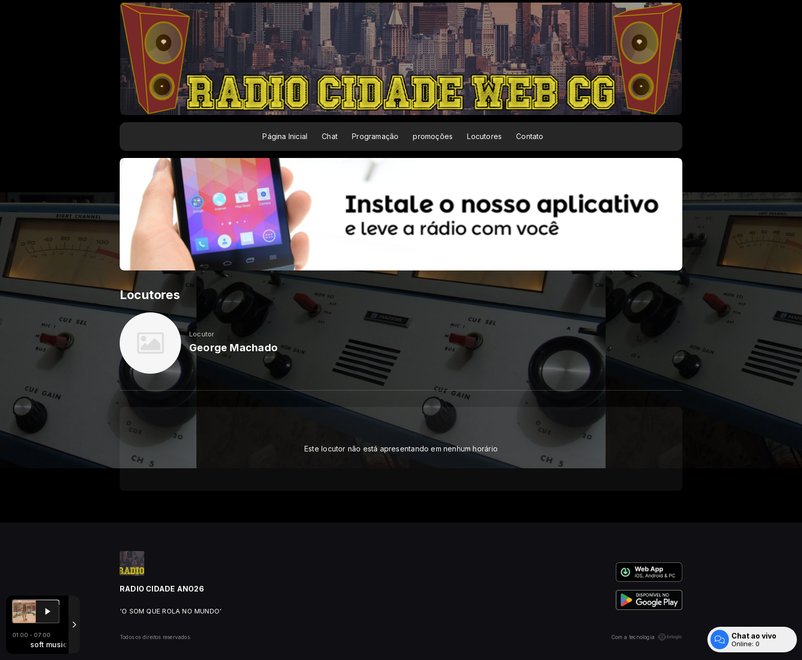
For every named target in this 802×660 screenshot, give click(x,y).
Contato (529, 136)
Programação (375, 136)
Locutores (484, 136)
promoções (433, 136)
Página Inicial (284, 136)
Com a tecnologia (646, 637)
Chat (330, 136)
